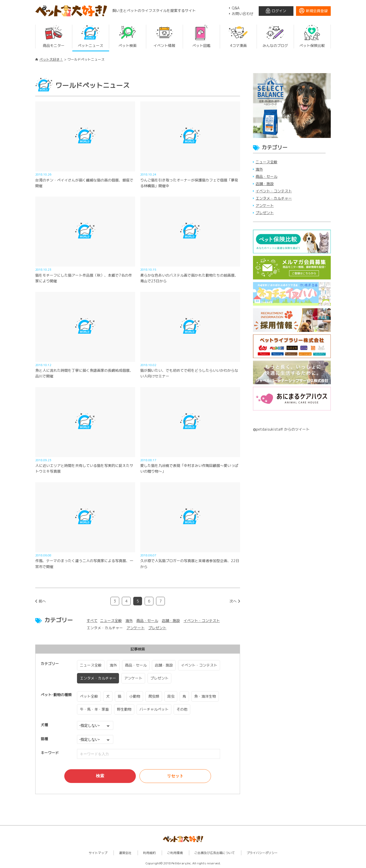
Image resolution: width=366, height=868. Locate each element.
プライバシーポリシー (262, 852)
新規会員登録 (317, 10)
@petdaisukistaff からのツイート (281, 429)
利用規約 (149, 852)
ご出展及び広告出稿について (214, 852)
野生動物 (124, 709)
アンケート (135, 627)
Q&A (236, 7)
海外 (129, 620)
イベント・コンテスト (202, 620)
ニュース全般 (111, 620)
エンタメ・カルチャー (98, 678)
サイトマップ (98, 852)
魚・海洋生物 (205, 696)
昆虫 (170, 696)
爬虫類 (153, 696)
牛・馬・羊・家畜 (94, 709)
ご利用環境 (175, 852)
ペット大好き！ (51, 59)
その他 (182, 709)
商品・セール (147, 620)
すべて (92, 620)
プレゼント (157, 627)
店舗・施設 (171, 620)
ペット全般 (89, 696)
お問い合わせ (243, 13)
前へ (42, 601)
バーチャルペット (153, 709)
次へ (233, 601)
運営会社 (125, 852)
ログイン (279, 10)
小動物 (134, 696)
